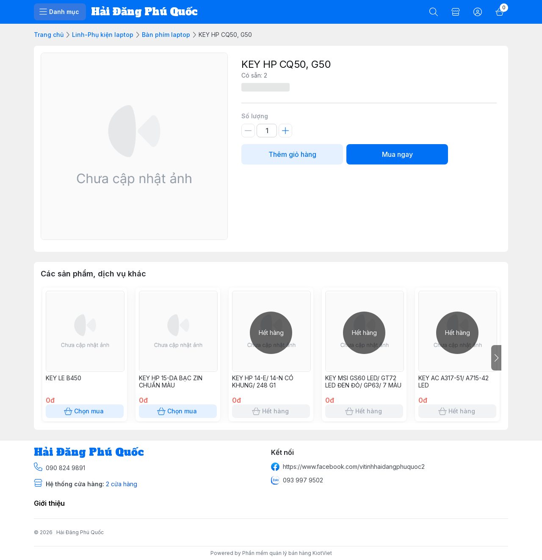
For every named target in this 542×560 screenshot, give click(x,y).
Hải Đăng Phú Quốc (80, 532)
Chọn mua (85, 411)
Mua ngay (397, 154)
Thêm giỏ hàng (292, 154)
